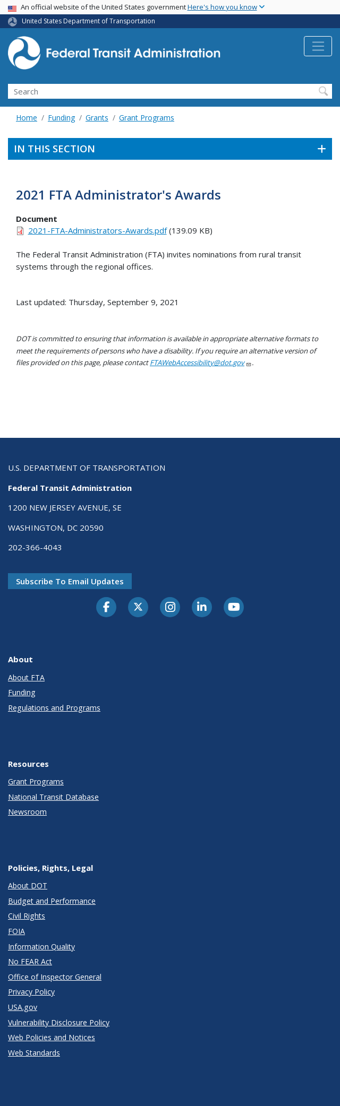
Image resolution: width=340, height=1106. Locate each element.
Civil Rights (26, 916)
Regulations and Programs (54, 708)
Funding (61, 118)
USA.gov (22, 1007)
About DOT (27, 885)
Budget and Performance (52, 901)
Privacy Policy (31, 992)
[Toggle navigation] (318, 46)
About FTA (26, 677)
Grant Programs (146, 118)
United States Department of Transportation (88, 20)
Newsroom (27, 812)
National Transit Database (53, 797)
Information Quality (41, 946)
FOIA (16, 931)
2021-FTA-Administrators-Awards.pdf (97, 230)
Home (26, 118)
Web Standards (34, 1053)
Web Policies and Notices (51, 1037)
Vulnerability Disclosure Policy (58, 1022)
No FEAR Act (30, 961)
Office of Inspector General (54, 977)
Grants (97, 118)
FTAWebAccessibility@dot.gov (201, 362)
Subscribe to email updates (70, 581)
